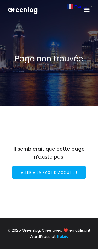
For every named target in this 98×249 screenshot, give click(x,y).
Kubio (63, 236)
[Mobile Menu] (87, 10)
